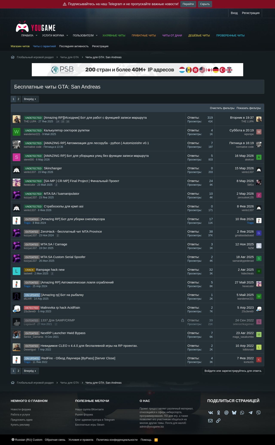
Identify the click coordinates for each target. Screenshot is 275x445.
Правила (27, 35)
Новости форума (21, 409)
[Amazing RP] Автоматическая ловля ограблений (77, 282)
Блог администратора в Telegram (95, 419)
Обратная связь (55, 439)
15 (62, 121)
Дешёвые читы (199, 35)
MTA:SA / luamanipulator (61, 193)
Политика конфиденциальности (117, 439)
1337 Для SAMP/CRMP (58, 320)
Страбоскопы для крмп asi (63, 206)
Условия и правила (81, 439)
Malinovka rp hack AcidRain (60, 307)
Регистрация (100, 46)
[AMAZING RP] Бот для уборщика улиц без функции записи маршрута (96, 155)
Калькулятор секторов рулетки (66, 130)
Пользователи (83, 35)
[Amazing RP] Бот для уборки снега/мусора (73, 219)
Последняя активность (74, 46)
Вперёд (29, 99)
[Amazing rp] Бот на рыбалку (62, 295)
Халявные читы (113, 35)
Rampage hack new (50, 269)
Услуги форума (53, 35)
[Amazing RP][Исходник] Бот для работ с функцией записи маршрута (95, 117)
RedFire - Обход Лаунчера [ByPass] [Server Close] (78, 358)
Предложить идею (22, 419)
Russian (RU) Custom (27, 439)
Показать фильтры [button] (249, 108)
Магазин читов (20, 46)
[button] (36, 35)
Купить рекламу (20, 424)
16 (67, 121)
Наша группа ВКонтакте (89, 409)
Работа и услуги (20, 414)
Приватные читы (144, 35)
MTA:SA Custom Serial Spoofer (63, 257)
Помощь (146, 439)
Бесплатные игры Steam (89, 424)
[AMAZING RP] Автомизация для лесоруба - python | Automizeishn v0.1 (96, 143)
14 (58, 121)
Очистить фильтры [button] (222, 108)
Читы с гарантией (44, 46)
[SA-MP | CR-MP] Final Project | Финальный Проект (81, 181)
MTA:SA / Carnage (54, 244)
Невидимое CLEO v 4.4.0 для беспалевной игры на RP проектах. (89, 345)
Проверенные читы (230, 35)
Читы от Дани (172, 35)
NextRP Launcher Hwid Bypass (63, 333)
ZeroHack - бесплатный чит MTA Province (71, 231)
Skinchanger (53, 168)
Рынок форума (84, 414)
